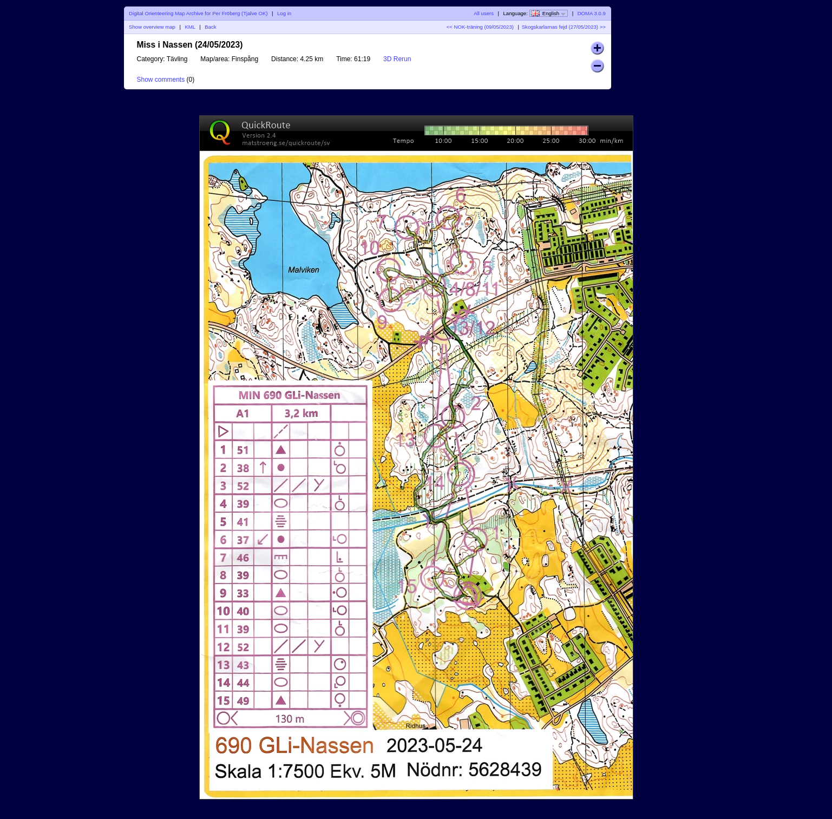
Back (210, 27)
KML (190, 27)
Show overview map (152, 27)
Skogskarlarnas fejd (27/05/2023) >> (564, 27)
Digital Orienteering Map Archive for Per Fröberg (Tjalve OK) (198, 13)
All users (484, 13)
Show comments (161, 79)
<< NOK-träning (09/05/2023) (480, 27)
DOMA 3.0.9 (592, 13)
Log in (284, 13)
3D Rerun (397, 59)
